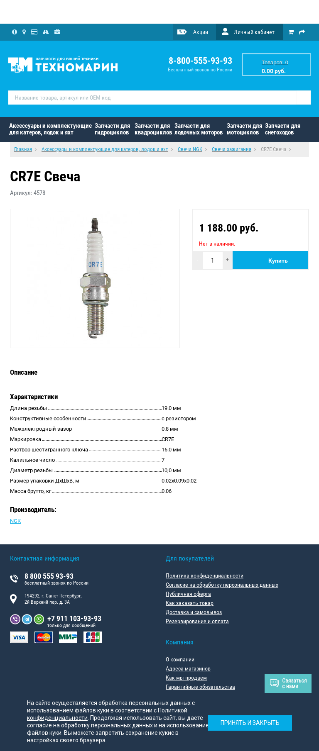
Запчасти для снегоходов (282, 129)
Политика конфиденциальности (204, 575)
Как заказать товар (189, 603)
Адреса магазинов (188, 668)
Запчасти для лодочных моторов (198, 129)
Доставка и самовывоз (194, 612)
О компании (180, 659)
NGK (15, 521)
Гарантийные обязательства (200, 687)
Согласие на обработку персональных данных (222, 585)
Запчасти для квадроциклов (153, 129)
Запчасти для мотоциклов (244, 129)
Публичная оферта (188, 594)
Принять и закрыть (250, 722)
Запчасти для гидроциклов (112, 129)
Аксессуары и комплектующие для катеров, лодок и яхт (50, 129)
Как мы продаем (186, 677)
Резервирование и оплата (197, 621)
